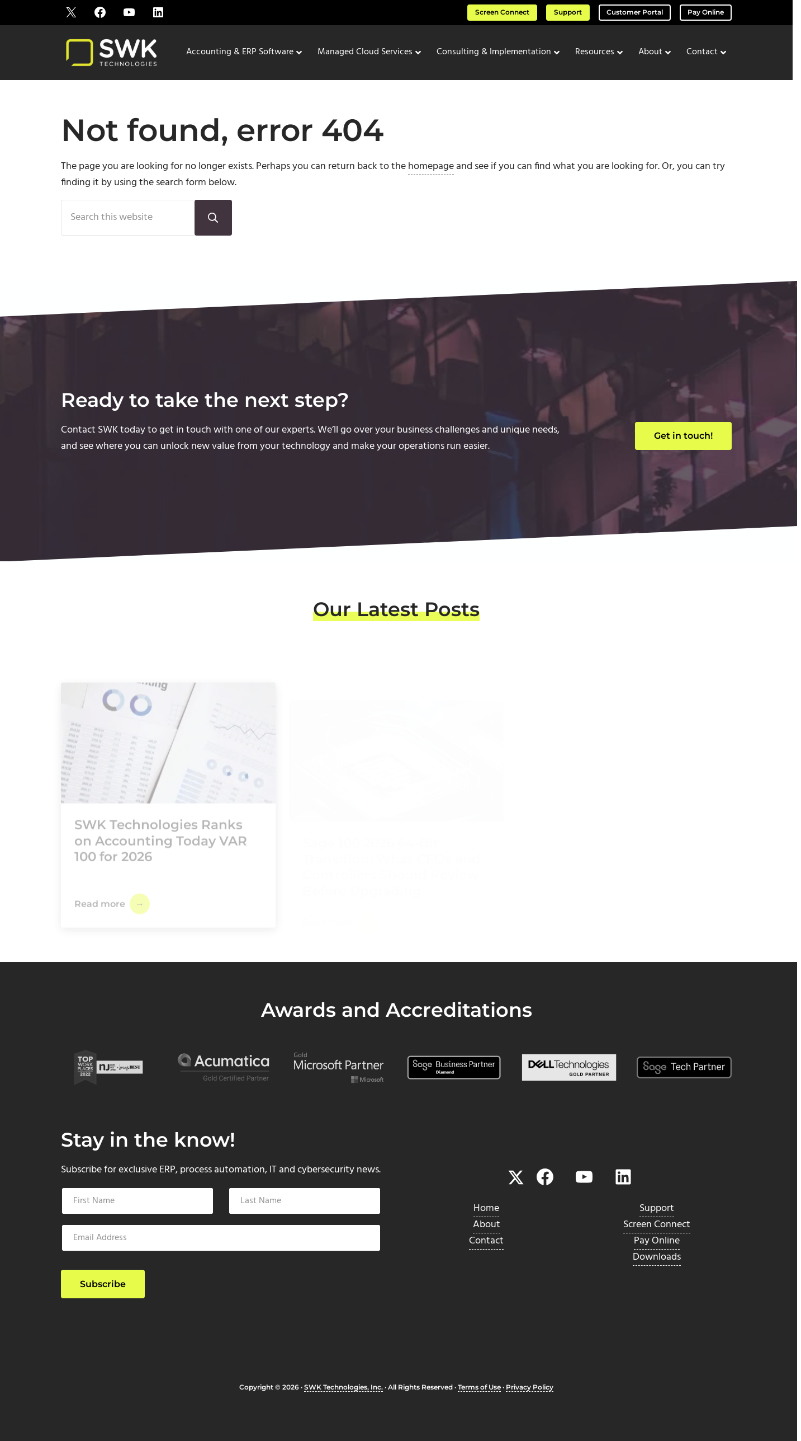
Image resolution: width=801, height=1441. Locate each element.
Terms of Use (479, 1387)
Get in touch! (683, 435)
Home (486, 1208)
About (486, 1225)
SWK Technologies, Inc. (343, 1387)
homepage (431, 166)
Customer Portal (634, 12)
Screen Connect (502, 12)
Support (568, 12)
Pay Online (706, 12)
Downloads (657, 1257)
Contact (486, 1241)
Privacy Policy (529, 1387)
